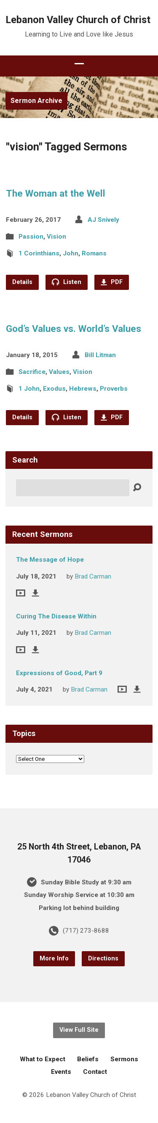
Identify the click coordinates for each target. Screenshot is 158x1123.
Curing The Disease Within (56, 616)
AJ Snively (103, 220)
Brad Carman (93, 576)
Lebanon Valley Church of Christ (78, 20)
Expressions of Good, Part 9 (59, 673)
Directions (103, 958)
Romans (94, 253)
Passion (31, 236)
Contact (95, 1072)
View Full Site (79, 1030)
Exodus (54, 388)
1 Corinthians (39, 253)
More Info (54, 958)
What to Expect (42, 1059)
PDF (112, 282)
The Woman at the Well (55, 193)
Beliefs (88, 1059)
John (70, 253)
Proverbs (114, 388)
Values (59, 372)
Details (22, 282)
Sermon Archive (36, 101)
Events (61, 1072)
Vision (56, 236)
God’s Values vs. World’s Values (73, 328)
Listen (66, 282)
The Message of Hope (50, 559)
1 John (29, 388)
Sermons (124, 1059)
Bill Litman (100, 355)
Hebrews (82, 388)
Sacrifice (32, 372)
